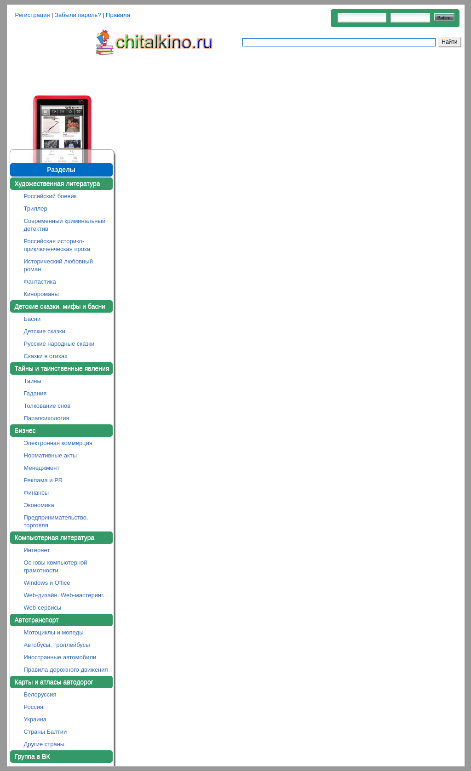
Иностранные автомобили (60, 657)
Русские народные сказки (59, 343)
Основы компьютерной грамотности (55, 566)
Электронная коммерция (58, 443)
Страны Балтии (45, 731)
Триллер (35, 208)
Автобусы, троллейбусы (57, 644)
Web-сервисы (43, 607)
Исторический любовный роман (58, 265)
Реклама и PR (43, 480)
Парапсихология (46, 418)
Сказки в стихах (46, 356)
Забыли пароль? (78, 14)
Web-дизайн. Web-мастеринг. (64, 595)
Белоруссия (40, 694)
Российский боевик (50, 196)
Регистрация (32, 14)
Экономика (39, 505)
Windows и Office (47, 582)
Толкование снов (47, 405)
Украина (35, 719)
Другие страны (44, 744)
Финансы (36, 492)
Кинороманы (41, 294)
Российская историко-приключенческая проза (57, 245)
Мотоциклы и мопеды (54, 632)
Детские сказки (44, 331)
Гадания (35, 393)
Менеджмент (42, 467)
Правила (118, 14)
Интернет (37, 550)
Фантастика (40, 281)
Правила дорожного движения (66, 669)
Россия (34, 706)
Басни (32, 318)
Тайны (32, 380)
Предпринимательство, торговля (56, 521)
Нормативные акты (50, 455)
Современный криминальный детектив (65, 224)
